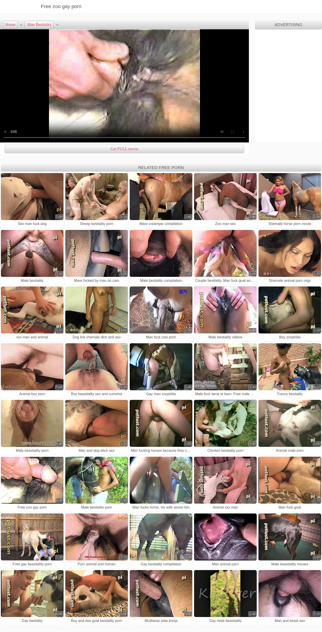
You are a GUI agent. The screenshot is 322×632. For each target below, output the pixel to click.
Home (10, 24)
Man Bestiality (39, 24)
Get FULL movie (124, 149)
